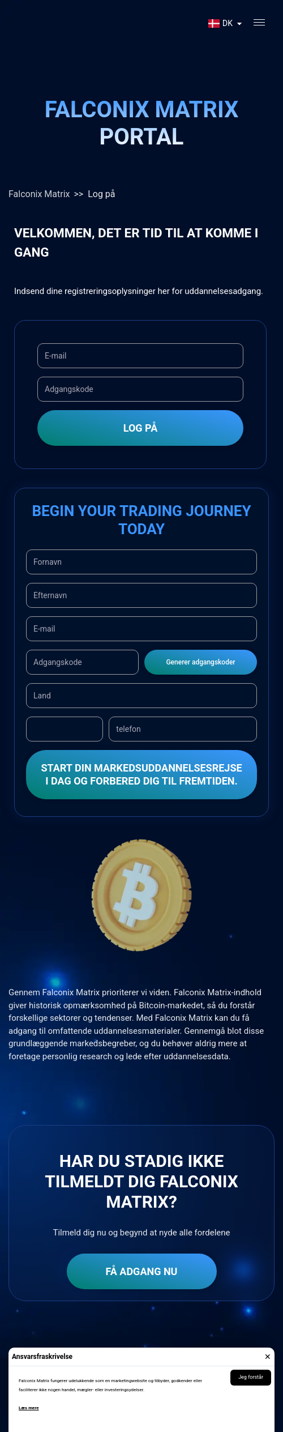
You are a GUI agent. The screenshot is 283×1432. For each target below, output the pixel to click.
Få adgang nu (142, 1271)
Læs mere (29, 1407)
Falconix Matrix (39, 194)
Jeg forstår (250, 1377)
